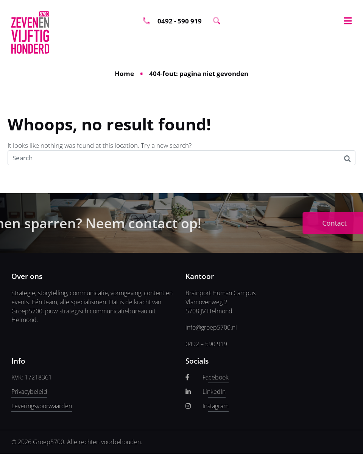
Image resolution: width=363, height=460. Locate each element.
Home (124, 73)
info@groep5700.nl (211, 327)
